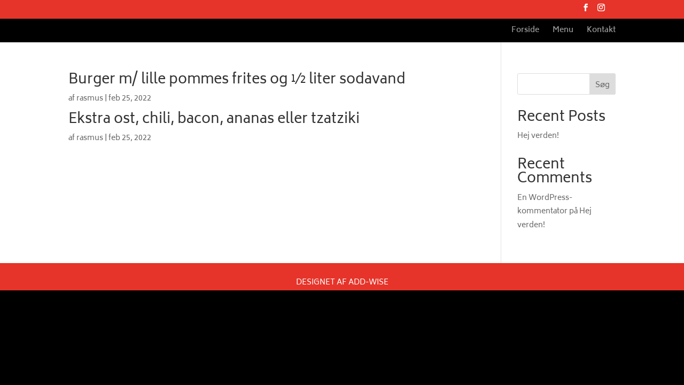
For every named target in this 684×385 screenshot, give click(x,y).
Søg (602, 85)
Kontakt (601, 32)
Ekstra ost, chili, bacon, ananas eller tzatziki (214, 119)
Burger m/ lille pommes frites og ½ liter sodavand (237, 80)
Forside (525, 32)
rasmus (89, 98)
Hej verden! (538, 136)
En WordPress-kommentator (544, 204)
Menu (563, 32)
